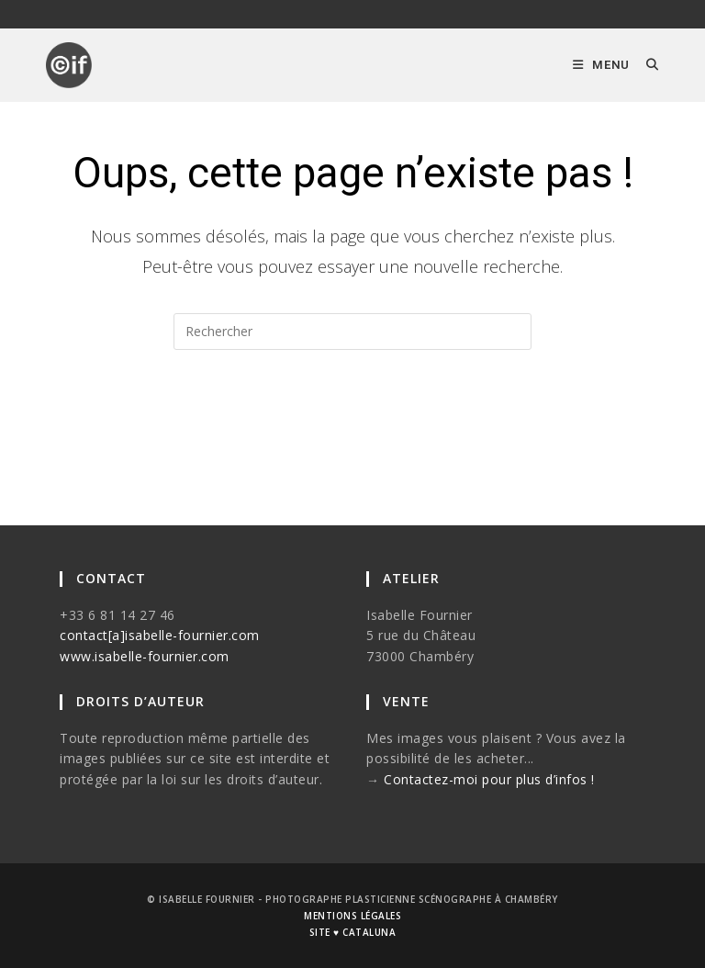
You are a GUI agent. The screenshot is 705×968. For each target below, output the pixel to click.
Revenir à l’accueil (353, 423)
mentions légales (352, 915)
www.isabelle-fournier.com (144, 656)
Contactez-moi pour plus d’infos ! (489, 779)
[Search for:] (645, 65)
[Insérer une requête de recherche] (352, 331)
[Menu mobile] (602, 65)
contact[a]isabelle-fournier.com (160, 635)
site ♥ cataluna (352, 932)
